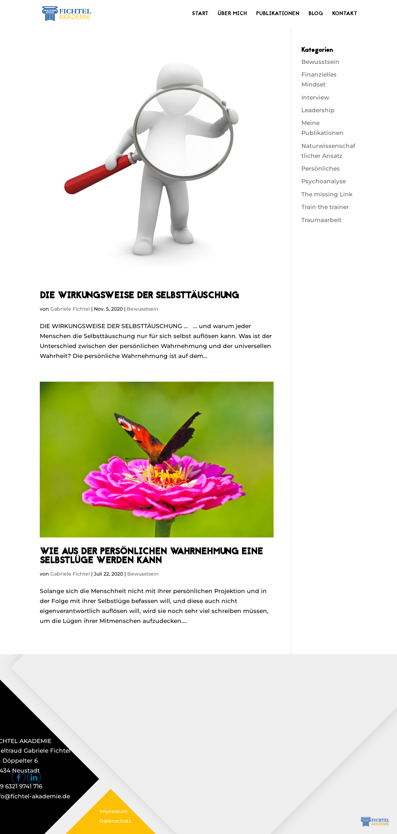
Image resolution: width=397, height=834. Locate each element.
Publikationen (277, 14)
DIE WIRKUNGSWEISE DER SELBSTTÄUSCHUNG (139, 296)
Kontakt (344, 14)
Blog (316, 14)
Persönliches (320, 168)
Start (200, 14)
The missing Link (326, 194)
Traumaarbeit (321, 220)
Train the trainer (325, 207)
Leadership (318, 110)
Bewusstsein (142, 309)
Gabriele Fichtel (70, 309)
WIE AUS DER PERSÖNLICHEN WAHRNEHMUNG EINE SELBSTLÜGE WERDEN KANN (151, 556)
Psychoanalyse (323, 181)
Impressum (113, 811)
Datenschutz (115, 821)
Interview (315, 97)
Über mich (232, 14)
